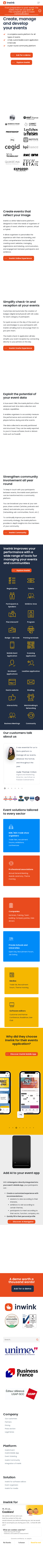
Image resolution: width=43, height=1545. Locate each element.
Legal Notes (9, 1432)
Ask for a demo (22, 1288)
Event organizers (11, 1485)
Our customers (11, 1418)
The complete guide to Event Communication (21, 13)
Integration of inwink (13, 1463)
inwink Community (12, 1460)
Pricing (7, 1425)
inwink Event (10, 1450)
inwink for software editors (15, 1481)
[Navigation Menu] (38, 3)
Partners (8, 1422)
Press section (10, 1428)
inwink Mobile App (12, 1453)
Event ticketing (11, 1456)
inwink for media (11, 1488)
